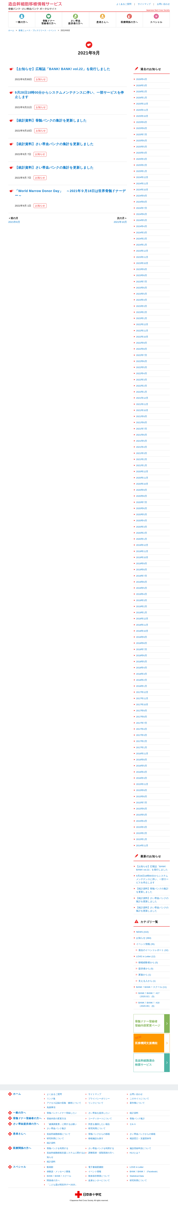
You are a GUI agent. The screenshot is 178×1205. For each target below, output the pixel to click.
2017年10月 (142, 704)
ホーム (11, 30)
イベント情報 (94, 1171)
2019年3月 (141, 600)
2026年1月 (141, 97)
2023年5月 (141, 294)
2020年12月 (142, 471)
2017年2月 (141, 741)
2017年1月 (141, 747)
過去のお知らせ (150, 69)
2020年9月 (141, 490)
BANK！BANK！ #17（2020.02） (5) (149, 995)
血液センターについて (99, 1180)
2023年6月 (141, 287)
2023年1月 (141, 318)
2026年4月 (141, 79)
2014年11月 (142, 845)
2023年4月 (141, 300)
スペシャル (19, 1166)
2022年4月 (141, 373)
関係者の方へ (53, 1180)
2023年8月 (141, 275)
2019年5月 (141, 588)
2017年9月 (141, 710)
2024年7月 (141, 208)
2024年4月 (141, 226)
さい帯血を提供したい (99, 1113)
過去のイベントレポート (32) (153, 950)
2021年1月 (141, 465)
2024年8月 (141, 202)
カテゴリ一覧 (149, 921)
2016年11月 (142, 753)
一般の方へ (19, 1112)
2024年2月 (141, 238)
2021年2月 (141, 459)
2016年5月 (141, 765)
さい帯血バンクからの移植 (142, 1134)
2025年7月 (141, 134)
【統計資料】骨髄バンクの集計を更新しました (51, 120)
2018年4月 (141, 667)
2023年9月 (141, 269)
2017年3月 (141, 735)
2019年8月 (141, 569)
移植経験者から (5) (148, 962)
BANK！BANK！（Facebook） (144, 1171)
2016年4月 (141, 772)
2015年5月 (141, 815)
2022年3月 (141, 379)
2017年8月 (141, 716)
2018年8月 (141, 643)
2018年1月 (141, 686)
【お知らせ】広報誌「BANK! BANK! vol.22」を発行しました (62, 69)
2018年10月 (142, 631)
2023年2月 (141, 312)
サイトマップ (144, 4)
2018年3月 (141, 674)
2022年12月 (142, 324)
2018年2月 (141, 680)
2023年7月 (141, 281)
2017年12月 (142, 692)
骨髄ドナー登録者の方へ (27, 1118)
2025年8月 (141, 128)
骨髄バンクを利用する (57, 1148)
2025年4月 (141, 153)
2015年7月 (141, 802)
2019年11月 (142, 551)
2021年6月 (141, 435)
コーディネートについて (100, 1118)
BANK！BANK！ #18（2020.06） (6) (149, 1004)
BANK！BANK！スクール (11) (151, 987)
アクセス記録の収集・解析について (64, 1103)
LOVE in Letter (137, 1167)
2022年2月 (141, 386)
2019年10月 (142, 557)
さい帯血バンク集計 (56, 1128)
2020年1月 (141, 539)
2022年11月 (142, 330)
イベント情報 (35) (145, 944)
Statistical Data (137, 1176)
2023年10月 (142, 263)
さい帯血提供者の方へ (26, 1123)
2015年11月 (142, 784)
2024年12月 (142, 177)
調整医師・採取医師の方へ (101, 1153)
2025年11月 (142, 110)
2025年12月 (142, 104)
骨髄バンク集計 (137, 1118)
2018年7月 (141, 649)
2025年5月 (141, 146)
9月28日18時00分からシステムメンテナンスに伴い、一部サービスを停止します (152, 879)
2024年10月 (142, 189)
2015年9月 (141, 790)
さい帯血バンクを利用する (101, 1148)
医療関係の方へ (22, 1148)
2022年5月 (141, 367)
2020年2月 (141, 533)
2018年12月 (142, 618)
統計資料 (134, 1113)
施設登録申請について (140, 1148)
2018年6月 (141, 655)
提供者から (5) (145, 968)
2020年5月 (141, 514)
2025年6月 (141, 140)
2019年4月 (141, 594)
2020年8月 (141, 496)
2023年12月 (142, 251)
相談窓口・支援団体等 (140, 1138)
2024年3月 (141, 232)
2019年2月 (141, 606)
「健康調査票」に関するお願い (62, 1124)
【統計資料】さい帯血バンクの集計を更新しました (54, 144)
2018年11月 (142, 625)
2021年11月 (142, 404)
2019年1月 (141, 612)
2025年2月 (141, 165)
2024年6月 (141, 214)
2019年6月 (141, 582)
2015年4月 (141, 821)
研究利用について (96, 1128)
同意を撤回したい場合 (99, 1124)
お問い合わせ (163, 4)
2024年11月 (142, 183)
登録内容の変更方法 (56, 1118)
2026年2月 (141, 91)
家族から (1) (144, 974)
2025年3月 (141, 159)
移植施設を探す (95, 1138)
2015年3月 (141, 827)
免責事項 (51, 1107)
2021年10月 (120, 221)
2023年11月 (142, 257)
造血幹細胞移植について (58, 1134)
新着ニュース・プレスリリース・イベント (37, 30)
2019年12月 (142, 545)
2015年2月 (141, 833)
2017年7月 (141, 723)
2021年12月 (142, 398)
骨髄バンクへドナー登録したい (62, 1113)
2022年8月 (141, 349)
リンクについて (95, 1103)
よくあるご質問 (123, 4)
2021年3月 (141, 453)
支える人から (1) (147, 981)
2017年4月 (141, 729)
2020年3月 (141, 527)
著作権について (137, 1103)
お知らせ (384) (143, 938)
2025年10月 (142, 116)
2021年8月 (14, 221)
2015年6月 (141, 808)
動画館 (50, 1167)
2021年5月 (141, 441)
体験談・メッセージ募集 (58, 1171)
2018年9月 (141, 637)
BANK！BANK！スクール (59, 1176)
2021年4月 (141, 447)
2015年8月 (141, 796)
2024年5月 (141, 220)
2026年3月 (141, 85)
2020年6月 (141, 508)
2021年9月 (141, 416)
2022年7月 (141, 355)
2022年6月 (141, 361)
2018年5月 (141, 661)
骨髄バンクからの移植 (99, 1134)
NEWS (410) (142, 932)
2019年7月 (141, 576)
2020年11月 (142, 478)
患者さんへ (19, 1133)
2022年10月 (142, 337)
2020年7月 (141, 502)
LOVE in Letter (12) (145, 956)
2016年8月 (141, 759)
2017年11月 (142, 698)
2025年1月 (141, 171)
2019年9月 (141, 563)
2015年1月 (141, 839)
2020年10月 (142, 484)
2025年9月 (141, 122)
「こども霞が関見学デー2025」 (62, 1184)
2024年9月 (141, 195)
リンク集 (51, 1098)
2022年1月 (141, 392)
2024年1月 (141, 245)
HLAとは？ (135, 1153)
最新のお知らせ (150, 856)
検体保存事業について (99, 1176)
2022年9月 (141, 343)
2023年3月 (141, 306)
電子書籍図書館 (95, 1167)
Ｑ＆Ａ (133, 1124)
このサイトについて (139, 1098)
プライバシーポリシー (99, 1098)
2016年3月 (141, 778)
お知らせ (41, 79)
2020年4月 (141, 520)
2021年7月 (141, 429)
